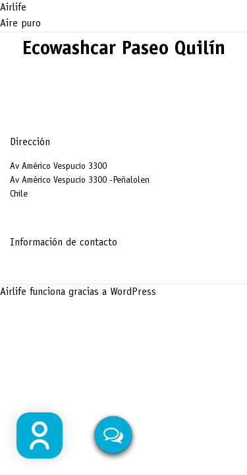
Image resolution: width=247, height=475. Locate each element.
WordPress (133, 292)
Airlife (13, 8)
